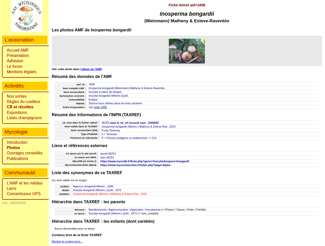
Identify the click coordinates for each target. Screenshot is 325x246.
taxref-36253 (108, 153)
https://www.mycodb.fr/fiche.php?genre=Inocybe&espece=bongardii (144, 161)
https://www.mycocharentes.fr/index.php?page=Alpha (135, 165)
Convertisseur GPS (24, 194)
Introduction (17, 142)
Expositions (17, 112)
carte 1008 (100, 107)
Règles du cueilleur (24, 101)
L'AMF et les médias (25, 183)
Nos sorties (17, 96)
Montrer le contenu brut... (67, 241)
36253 (105, 122)
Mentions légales (22, 72)
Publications (17, 158)
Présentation (18, 55)
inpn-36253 (107, 157)
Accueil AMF (18, 50)
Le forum (15, 66)
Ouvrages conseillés (24, 153)
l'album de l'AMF (91, 69)
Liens (11, 188)
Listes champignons (24, 118)
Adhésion (15, 61)
